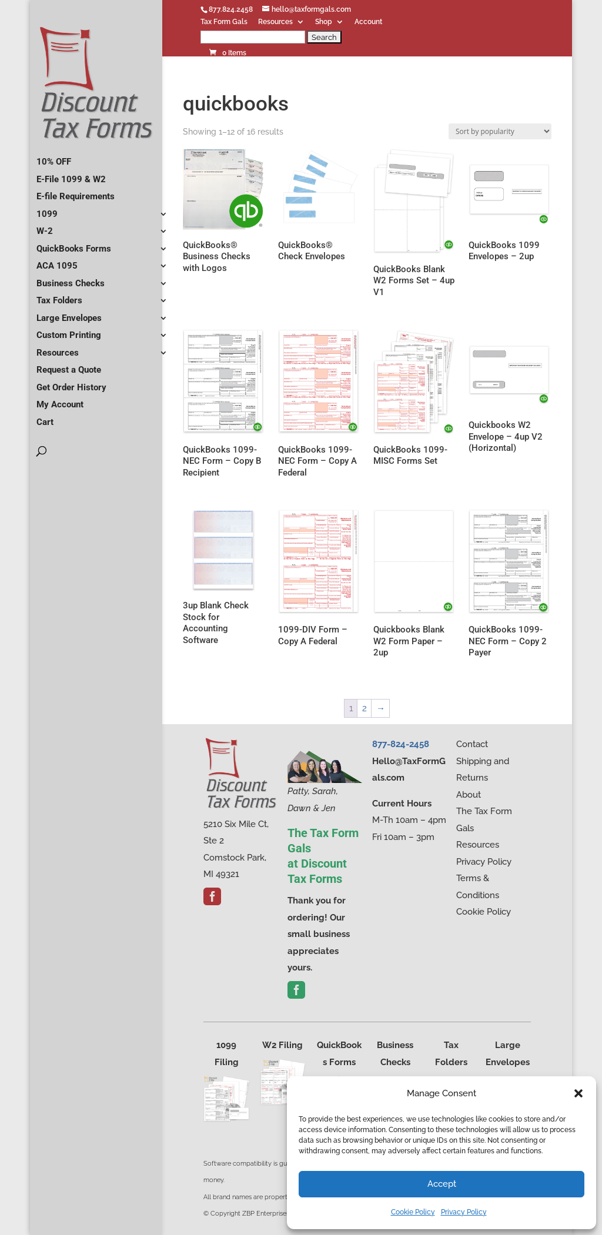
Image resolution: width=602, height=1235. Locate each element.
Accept (441, 1184)
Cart (44, 417)
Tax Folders (59, 296)
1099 (47, 209)
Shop (323, 22)
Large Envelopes (69, 313)
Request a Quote (68, 365)
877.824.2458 (231, 9)
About (468, 794)
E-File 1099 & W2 (71, 174)
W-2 (44, 226)
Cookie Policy (413, 1212)
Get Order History (71, 383)
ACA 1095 (57, 261)
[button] (578, 1093)
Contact (472, 744)
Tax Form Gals (224, 22)
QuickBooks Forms (73, 244)
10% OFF (53, 157)
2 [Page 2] (364, 708)
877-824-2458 (400, 744)
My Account (59, 400)
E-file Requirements (75, 192)
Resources (275, 22)
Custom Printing (68, 330)
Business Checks (70, 279)
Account (368, 22)
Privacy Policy (464, 1212)
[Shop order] (500, 131)
